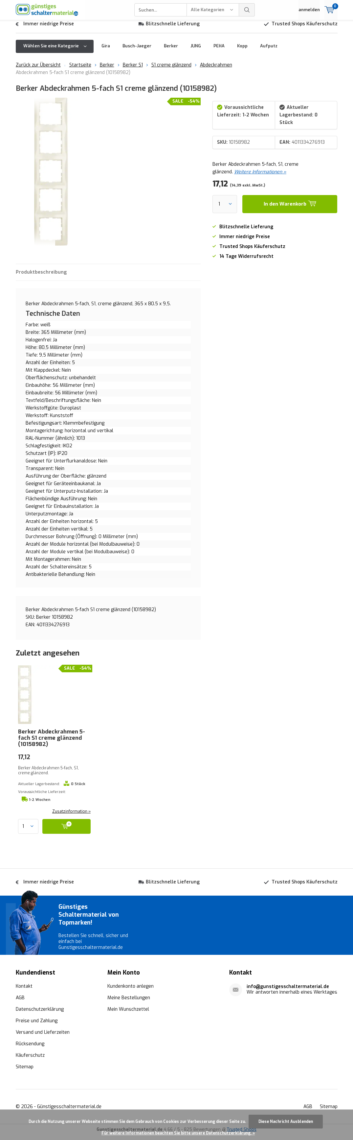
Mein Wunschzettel (128, 1014)
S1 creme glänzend (171, 70)
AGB (20, 1003)
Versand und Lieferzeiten (43, 1037)
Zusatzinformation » (71, 816)
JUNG (195, 51)
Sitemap (24, 1072)
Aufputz (268, 51)
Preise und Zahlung (36, 1026)
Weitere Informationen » (260, 176)
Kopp (242, 51)
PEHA (219, 51)
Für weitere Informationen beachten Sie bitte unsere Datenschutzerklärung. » (178, 1133)
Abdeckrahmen (216, 70)
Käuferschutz (30, 1060)
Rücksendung (30, 1049)
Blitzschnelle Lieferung (173, 29)
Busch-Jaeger (136, 51)
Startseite (80, 70)
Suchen (247, 9)
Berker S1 (133, 70)
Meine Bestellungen (128, 1003)
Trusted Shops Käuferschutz (305, 29)
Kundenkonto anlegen (130, 991)
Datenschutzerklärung (40, 1014)
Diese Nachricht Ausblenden (285, 1121)
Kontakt (24, 991)
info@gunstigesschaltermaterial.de (288, 991)
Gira (105, 51)
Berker (171, 51)
